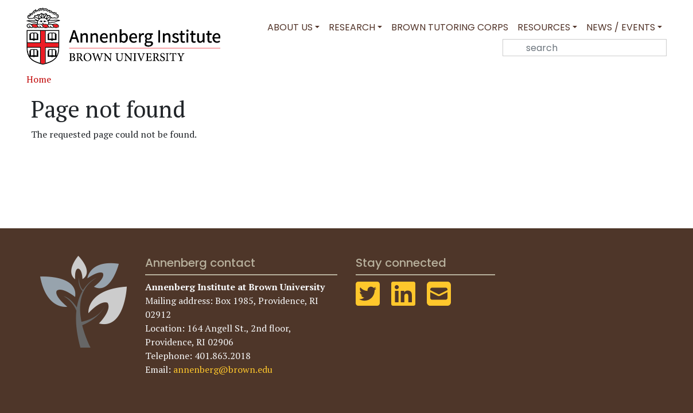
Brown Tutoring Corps (449, 27)
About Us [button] (290, 27)
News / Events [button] (620, 27)
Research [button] (352, 27)
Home (38, 79)
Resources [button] (543, 27)
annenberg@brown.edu (222, 369)
